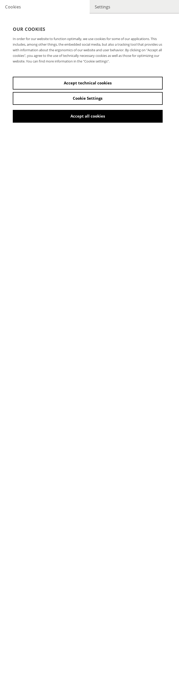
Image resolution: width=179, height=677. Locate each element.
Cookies (13, 7)
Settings (102, 7)
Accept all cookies (87, 116)
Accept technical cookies (88, 82)
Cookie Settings (87, 98)
